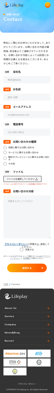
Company (27, 324)
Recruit (27, 340)
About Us (27, 308)
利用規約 (26, 258)
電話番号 (18, 124)
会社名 (17, 72)
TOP (5, 284)
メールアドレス (22, 107)
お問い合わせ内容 (23, 191)
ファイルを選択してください (22, 179)
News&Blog (27, 332)
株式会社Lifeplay (13, 5)
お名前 (17, 89)
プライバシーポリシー (27, 384)
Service (27, 316)
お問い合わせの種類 (24, 142)
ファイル (18, 172)
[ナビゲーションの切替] (48, 5)
